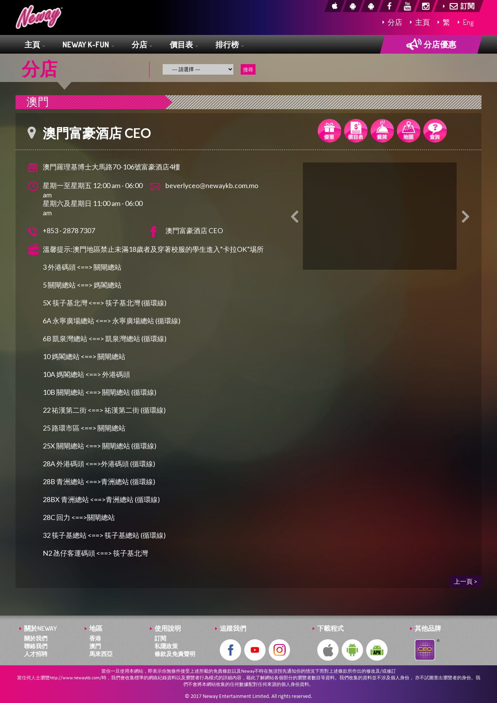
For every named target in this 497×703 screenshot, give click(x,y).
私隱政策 (166, 646)
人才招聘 (35, 654)
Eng (466, 22)
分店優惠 (431, 44)
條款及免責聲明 (175, 654)
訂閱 (160, 638)
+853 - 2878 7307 (69, 230)
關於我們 (35, 638)
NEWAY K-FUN (88, 45)
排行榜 (229, 45)
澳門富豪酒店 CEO (194, 230)
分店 (392, 22)
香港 (95, 638)
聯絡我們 (35, 646)
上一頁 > (465, 581)
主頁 (420, 22)
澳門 (95, 646)
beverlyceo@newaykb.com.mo (211, 185)
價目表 (184, 45)
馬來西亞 (101, 654)
